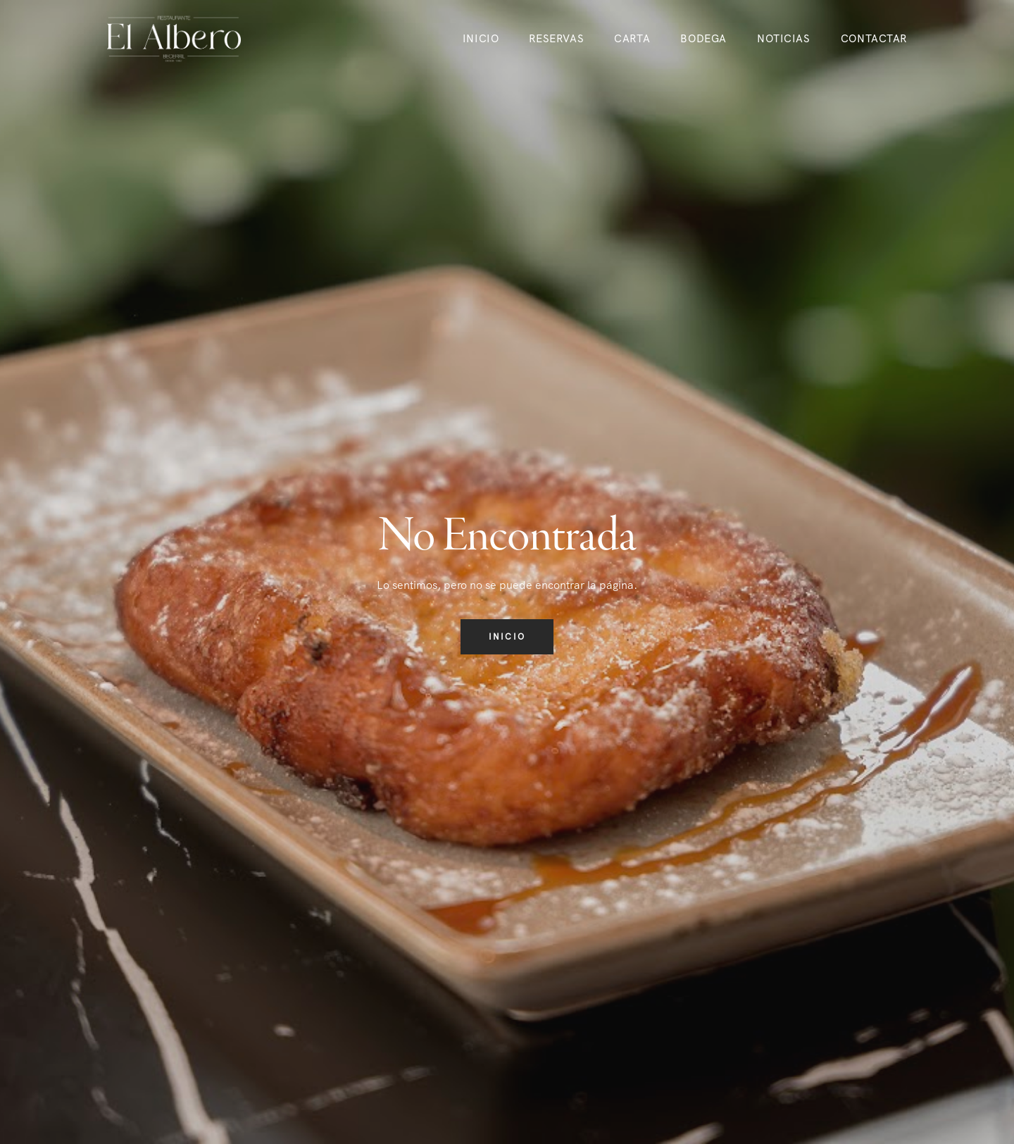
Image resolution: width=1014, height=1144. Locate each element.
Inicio (481, 39)
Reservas (556, 39)
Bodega (703, 39)
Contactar (874, 39)
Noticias (783, 39)
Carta (632, 39)
